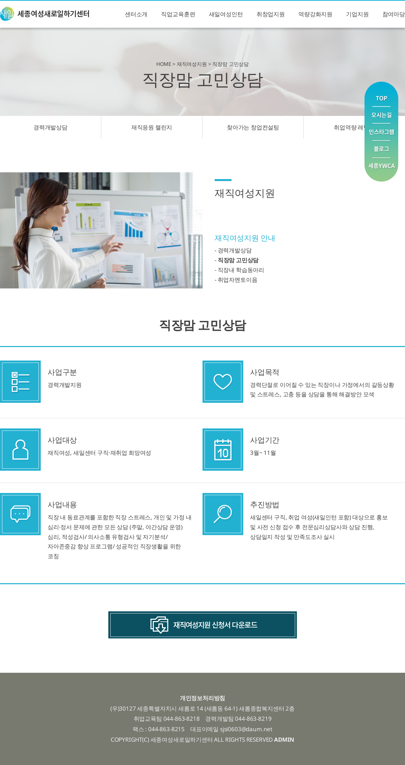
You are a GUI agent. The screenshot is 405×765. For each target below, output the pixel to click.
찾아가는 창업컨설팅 (253, 127)
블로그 (381, 149)
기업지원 (357, 14)
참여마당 (393, 14)
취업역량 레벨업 (354, 127)
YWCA (381, 169)
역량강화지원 (315, 14)
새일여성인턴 (226, 14)
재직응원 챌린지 (151, 127)
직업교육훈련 (178, 14)
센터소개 (136, 14)
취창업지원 (270, 14)
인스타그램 (381, 132)
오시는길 (381, 115)
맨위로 (381, 93)
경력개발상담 (50, 127)
